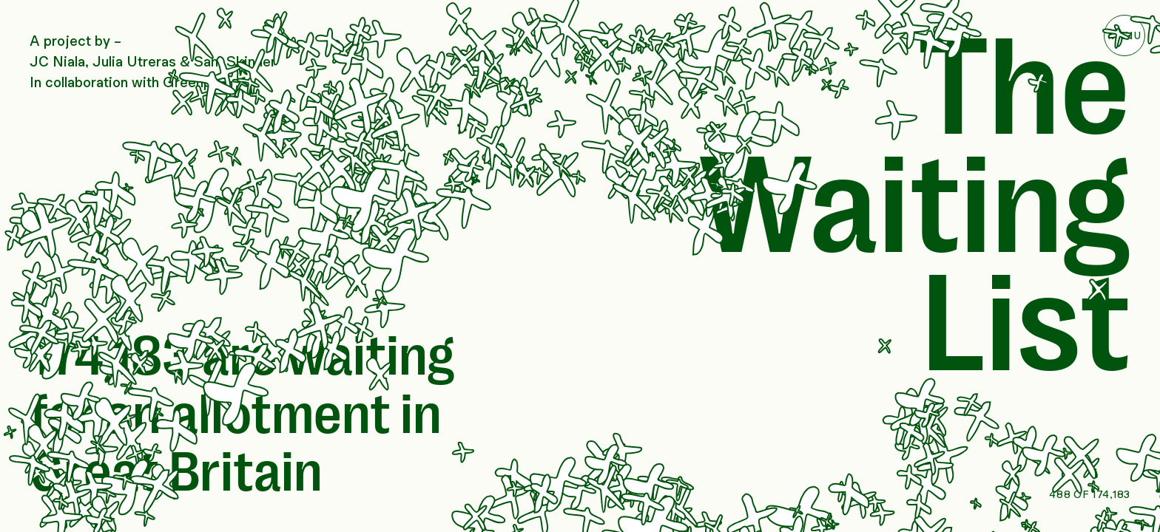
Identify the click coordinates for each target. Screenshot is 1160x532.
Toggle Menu (1124, 35)
